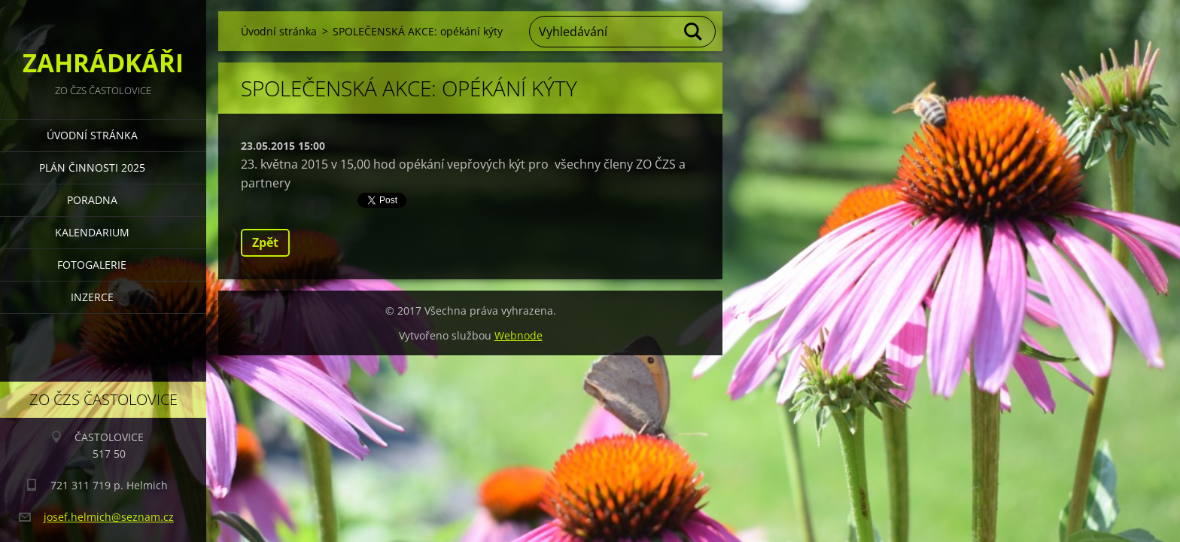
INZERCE (92, 297)
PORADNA (92, 200)
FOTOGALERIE (91, 264)
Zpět (265, 242)
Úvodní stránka (92, 135)
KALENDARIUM (92, 232)
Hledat (694, 31)
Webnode (518, 335)
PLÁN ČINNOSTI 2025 (92, 167)
